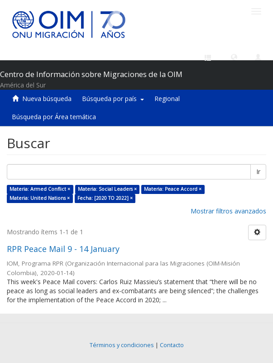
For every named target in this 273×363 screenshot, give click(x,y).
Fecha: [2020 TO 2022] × (105, 198)
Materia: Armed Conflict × (40, 189)
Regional (167, 98)
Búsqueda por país (113, 98)
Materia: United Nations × (40, 198)
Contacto (172, 345)
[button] (234, 56)
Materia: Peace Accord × (172, 189)
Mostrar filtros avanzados (228, 211)
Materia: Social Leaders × (107, 189)
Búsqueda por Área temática (54, 116)
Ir (258, 171)
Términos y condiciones (122, 345)
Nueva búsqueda (47, 98)
